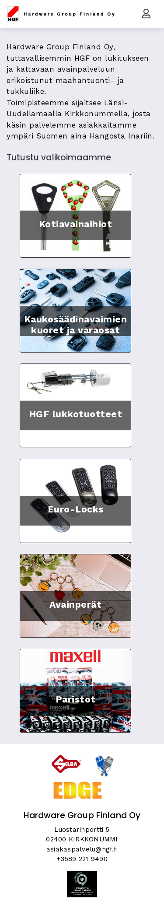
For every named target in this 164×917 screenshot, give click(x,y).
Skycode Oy (82, 902)
